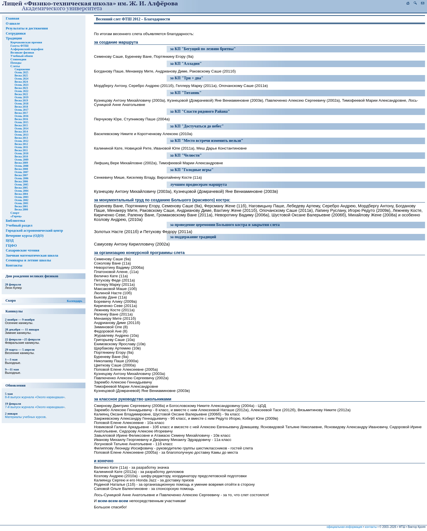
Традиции (14, 38)
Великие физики (22, 52)
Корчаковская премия (26, 42)
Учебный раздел (19, 225)
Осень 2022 (21, 91)
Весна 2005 (21, 187)
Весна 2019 (21, 100)
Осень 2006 (21, 178)
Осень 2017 (21, 109)
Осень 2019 (21, 97)
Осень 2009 (21, 159)
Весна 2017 (21, 112)
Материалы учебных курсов (25, 417)
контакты (371, 526)
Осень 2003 (21, 197)
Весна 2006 (21, 181)
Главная (12, 18)
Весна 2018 (21, 106)
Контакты (14, 265)
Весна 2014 (21, 131)
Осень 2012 (21, 140)
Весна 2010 (21, 156)
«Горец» (16, 216)
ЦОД (10, 240)
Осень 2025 (21, 72)
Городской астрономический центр (34, 231)
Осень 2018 (21, 103)
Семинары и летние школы (28, 260)
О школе (13, 23)
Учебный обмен (21, 55)
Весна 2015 (21, 125)
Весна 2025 (21, 75)
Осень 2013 (21, 134)
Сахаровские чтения (22, 250)
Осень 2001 (21, 203)
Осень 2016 (21, 116)
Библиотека (15, 221)
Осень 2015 (21, 122)
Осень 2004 (21, 190)
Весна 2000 (21, 209)
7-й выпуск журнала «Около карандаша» (35, 407)
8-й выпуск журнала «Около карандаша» (35, 397)
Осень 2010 (21, 153)
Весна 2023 (21, 87)
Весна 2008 (21, 168)
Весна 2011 (21, 150)
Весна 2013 (21, 137)
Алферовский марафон (26, 49)
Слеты (15, 66)
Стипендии (18, 59)
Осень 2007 (21, 172)
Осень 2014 (21, 128)
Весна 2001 (21, 206)
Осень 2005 (21, 184)
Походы (16, 62)
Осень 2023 (21, 84)
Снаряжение (22, 69)
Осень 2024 (21, 78)
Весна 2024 (21, 81)
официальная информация (344, 526)
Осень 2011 (21, 147)
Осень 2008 (21, 165)
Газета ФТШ (19, 45)
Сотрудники (15, 33)
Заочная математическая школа (32, 255)
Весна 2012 (21, 144)
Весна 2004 (21, 193)
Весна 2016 (21, 119)
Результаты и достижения (27, 28)
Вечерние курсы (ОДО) (25, 236)
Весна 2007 (21, 175)
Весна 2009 (21, 162)
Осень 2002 (21, 200)
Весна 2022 (21, 94)
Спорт (15, 212)
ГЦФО (11, 246)
